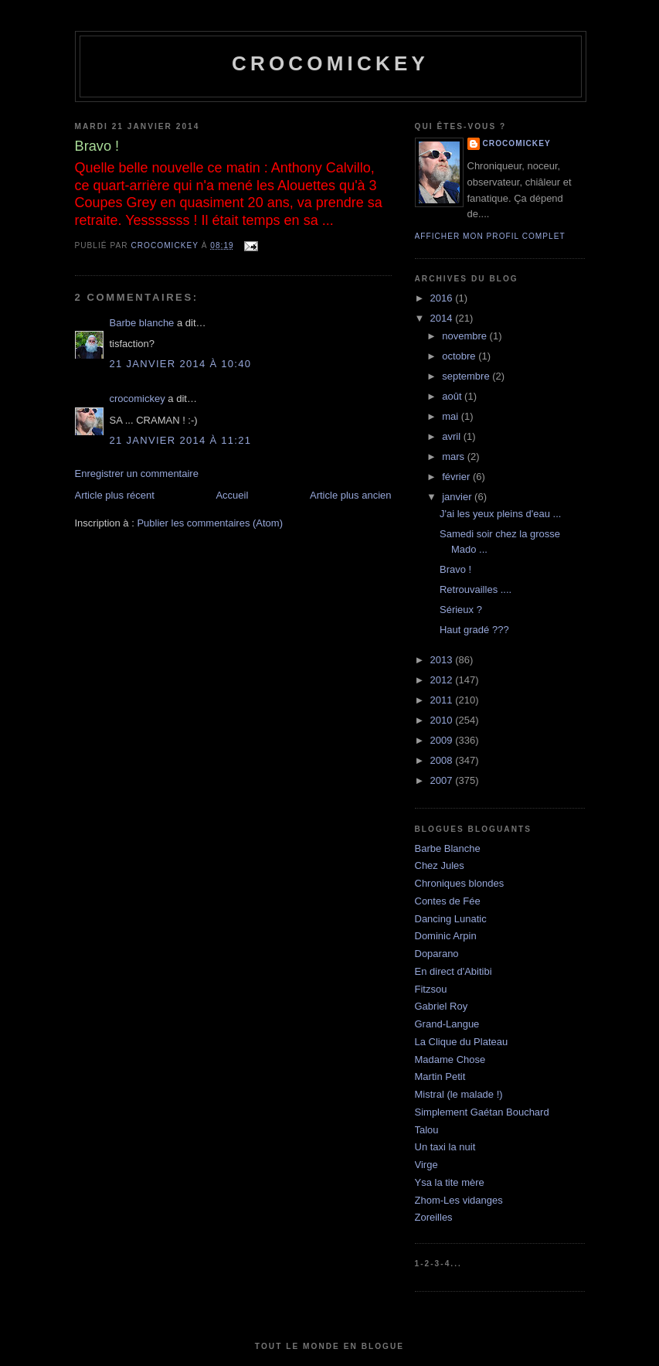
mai (451, 416)
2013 (443, 660)
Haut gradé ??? (474, 629)
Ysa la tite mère (449, 1182)
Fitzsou (431, 989)
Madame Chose (450, 1059)
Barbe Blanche (448, 848)
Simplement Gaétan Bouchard (482, 1112)
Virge (426, 1164)
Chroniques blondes (459, 883)
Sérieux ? (461, 609)
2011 (443, 700)
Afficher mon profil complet (490, 236)
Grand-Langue (447, 1024)
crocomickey (330, 63)
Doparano (437, 953)
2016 (443, 298)
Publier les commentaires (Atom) (210, 523)
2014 (443, 318)
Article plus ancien (351, 495)
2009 (443, 740)
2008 (443, 760)
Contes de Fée (448, 901)
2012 (443, 680)
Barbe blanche (142, 323)
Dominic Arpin (446, 936)
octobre (460, 356)
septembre (467, 376)
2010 (443, 720)
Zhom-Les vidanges (459, 1200)
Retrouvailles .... (475, 589)
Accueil (232, 495)
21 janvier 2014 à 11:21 (181, 440)
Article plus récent (115, 495)
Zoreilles (434, 1217)
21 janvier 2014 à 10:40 (181, 364)
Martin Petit (440, 1076)
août (453, 396)
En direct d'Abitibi (453, 971)
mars (454, 456)
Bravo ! (455, 569)
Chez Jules (439, 865)
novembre (465, 336)
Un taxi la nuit (445, 1147)
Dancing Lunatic (451, 919)
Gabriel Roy (441, 1006)
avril (452, 436)
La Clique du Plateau (461, 1041)
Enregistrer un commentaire (137, 473)
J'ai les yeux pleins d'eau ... (500, 513)
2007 (443, 780)
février (457, 476)
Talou (427, 1130)
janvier (458, 496)
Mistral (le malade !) (459, 1094)
